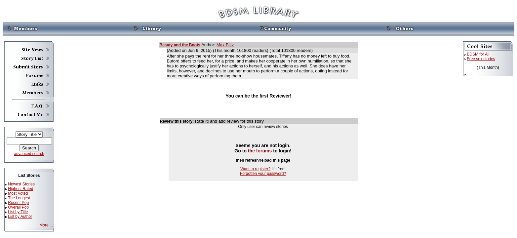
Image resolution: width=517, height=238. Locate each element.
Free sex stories (481, 59)
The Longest (19, 198)
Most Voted (18, 193)
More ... (46, 225)
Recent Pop (18, 202)
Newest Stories (21, 184)
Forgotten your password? (263, 173)
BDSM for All (478, 54)
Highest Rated (20, 188)
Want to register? (255, 169)
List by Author (20, 216)
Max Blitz (225, 44)
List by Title (18, 212)
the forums (260, 150)
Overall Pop (18, 207)
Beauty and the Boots (180, 45)
